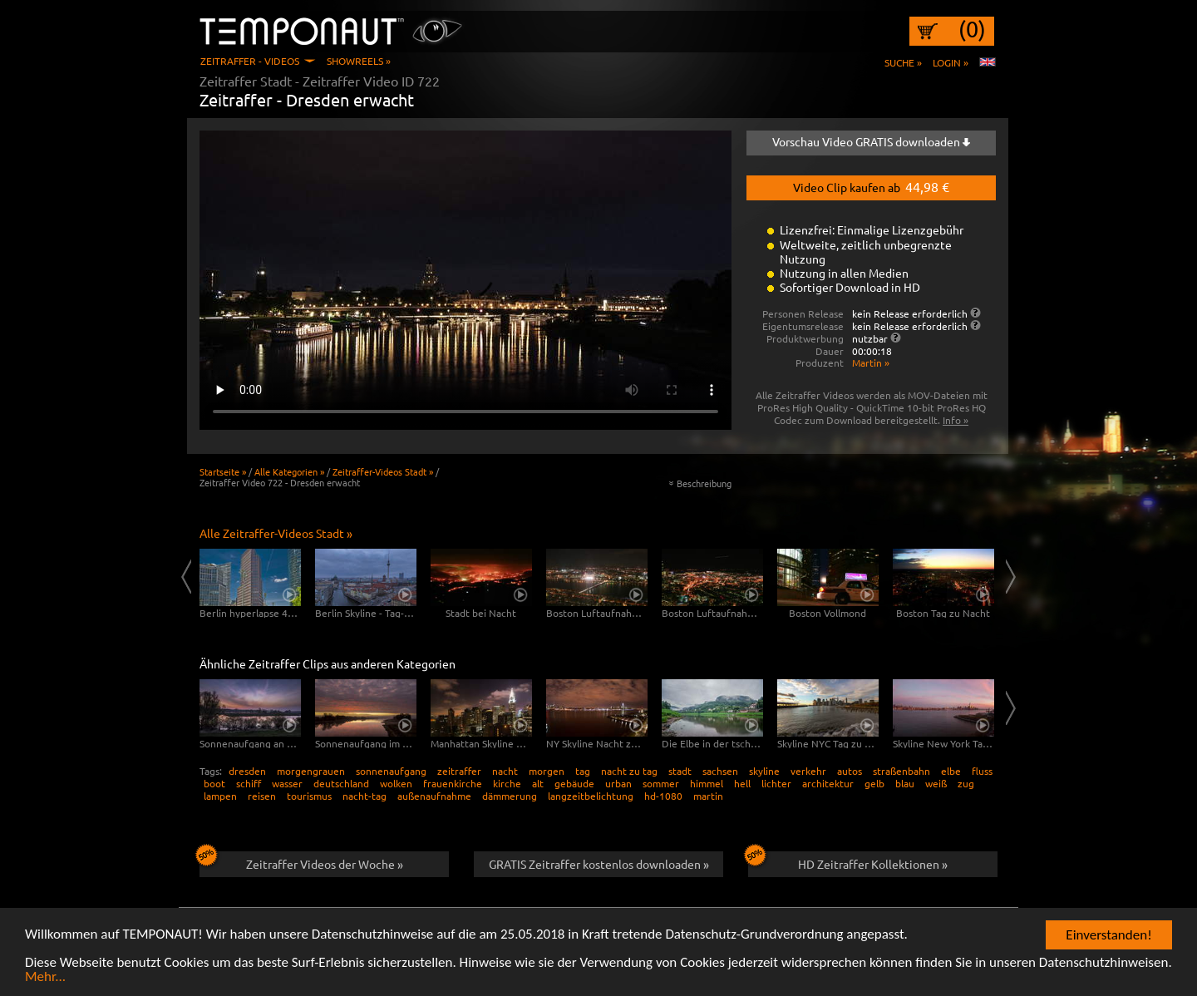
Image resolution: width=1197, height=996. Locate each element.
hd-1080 (663, 795)
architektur (828, 783)
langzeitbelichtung (590, 795)
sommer (661, 783)
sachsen (720, 770)
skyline (764, 770)
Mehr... (45, 978)
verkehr (808, 770)
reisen (262, 795)
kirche (507, 783)
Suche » (903, 62)
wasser (287, 783)
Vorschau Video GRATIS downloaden (871, 141)
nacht (505, 770)
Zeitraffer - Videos (249, 60)
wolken (396, 783)
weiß (936, 783)
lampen (220, 795)
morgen (546, 770)
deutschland (341, 783)
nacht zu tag (629, 770)
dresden (247, 770)
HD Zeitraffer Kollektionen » (848, 861)
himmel (706, 783)
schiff (248, 783)
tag (582, 770)
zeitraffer (459, 770)
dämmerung (509, 795)
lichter (776, 783)
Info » (955, 420)
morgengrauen (311, 770)
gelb (874, 783)
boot (214, 783)
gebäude (574, 783)
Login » (950, 62)
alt (538, 783)
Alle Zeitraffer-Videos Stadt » (276, 532)
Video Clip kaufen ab (871, 186)
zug (966, 783)
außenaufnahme (434, 795)
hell (742, 783)
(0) (972, 29)
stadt (680, 770)
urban (618, 783)
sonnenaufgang (391, 770)
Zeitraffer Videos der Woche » (301, 861)
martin (708, 795)
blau (904, 783)
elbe (951, 770)
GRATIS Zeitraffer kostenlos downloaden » (599, 863)
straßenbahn (901, 770)
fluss (982, 770)
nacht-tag (364, 795)
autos (849, 770)
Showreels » (359, 60)
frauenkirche (452, 783)
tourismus (309, 795)
